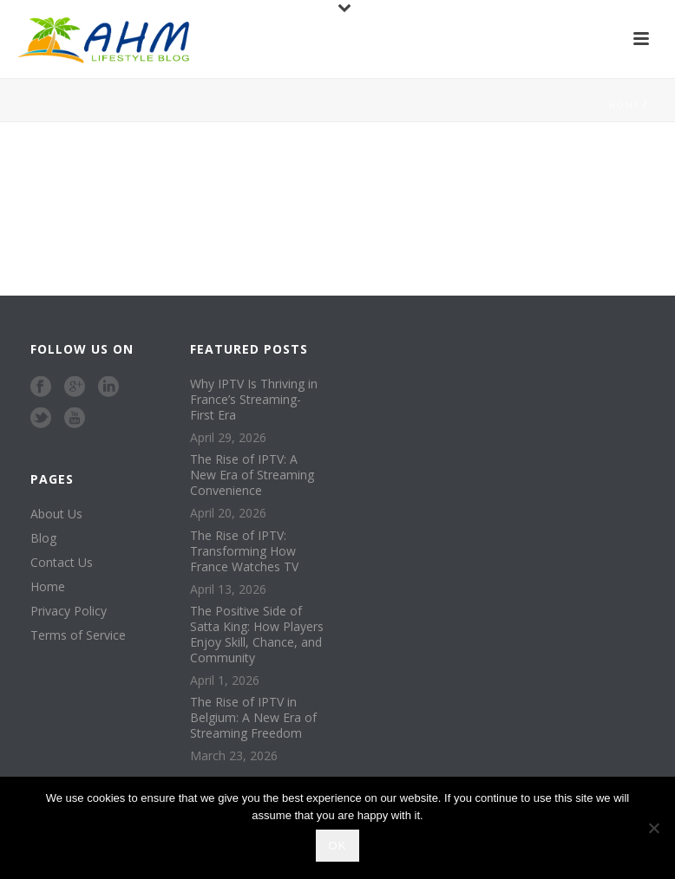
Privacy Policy (68, 611)
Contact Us (61, 562)
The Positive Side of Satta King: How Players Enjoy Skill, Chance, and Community (257, 634)
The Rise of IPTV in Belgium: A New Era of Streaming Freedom (253, 717)
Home (623, 105)
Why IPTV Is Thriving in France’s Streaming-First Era (254, 399)
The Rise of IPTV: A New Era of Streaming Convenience (252, 475)
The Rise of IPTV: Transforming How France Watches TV (244, 551)
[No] (653, 828)
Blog (43, 538)
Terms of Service (78, 635)
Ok (338, 845)
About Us (56, 514)
